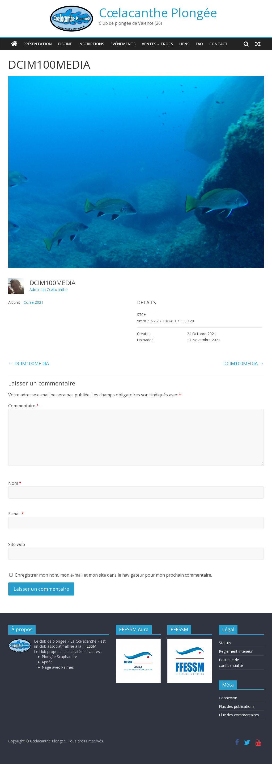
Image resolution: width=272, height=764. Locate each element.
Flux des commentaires (239, 714)
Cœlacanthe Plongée (158, 12)
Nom (15, 483)
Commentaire (23, 406)
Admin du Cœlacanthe (48, 289)
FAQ (199, 43)
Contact (218, 43)
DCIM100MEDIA (28, 363)
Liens (184, 43)
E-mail (16, 513)
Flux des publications (236, 706)
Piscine (65, 43)
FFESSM (89, 646)
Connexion (228, 697)
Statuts (225, 642)
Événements (122, 43)
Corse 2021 (33, 302)
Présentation (37, 43)
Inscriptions (91, 43)
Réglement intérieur (236, 651)
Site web (16, 544)
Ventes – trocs (157, 43)
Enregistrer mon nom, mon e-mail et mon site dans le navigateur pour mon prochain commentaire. (113, 575)
